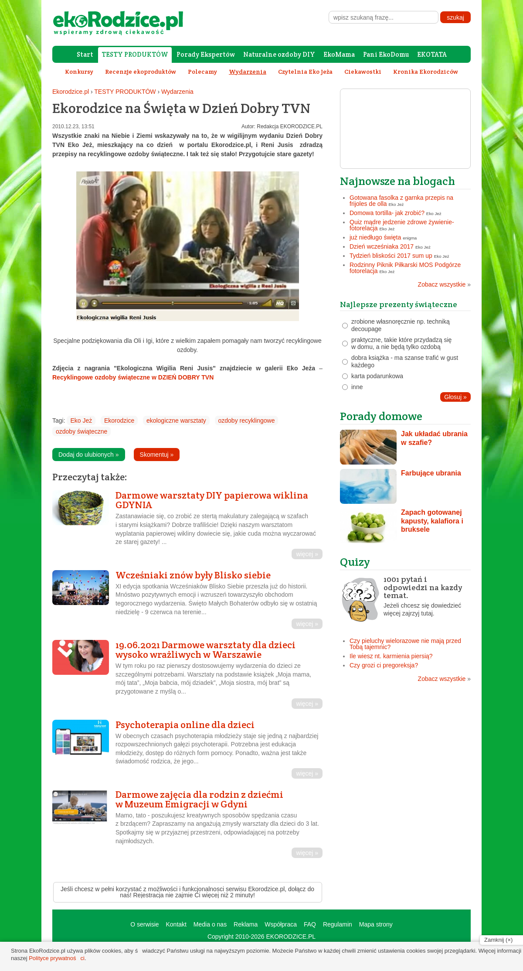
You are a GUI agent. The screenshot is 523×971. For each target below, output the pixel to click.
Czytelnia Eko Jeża (305, 71)
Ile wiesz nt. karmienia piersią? (391, 656)
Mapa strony (376, 924)
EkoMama (339, 54)
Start (85, 54)
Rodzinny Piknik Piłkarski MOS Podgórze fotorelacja (405, 267)
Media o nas (210, 924)
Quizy (355, 561)
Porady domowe (381, 416)
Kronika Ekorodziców (425, 71)
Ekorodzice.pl (70, 91)
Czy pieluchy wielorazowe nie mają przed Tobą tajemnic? (405, 643)
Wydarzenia (177, 91)
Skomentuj (157, 454)
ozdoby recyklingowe (246, 420)
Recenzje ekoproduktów (140, 71)
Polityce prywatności (57, 958)
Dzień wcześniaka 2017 (382, 246)
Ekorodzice (119, 420)
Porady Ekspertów (206, 54)
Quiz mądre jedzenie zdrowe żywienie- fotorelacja (402, 225)
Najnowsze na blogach (397, 181)
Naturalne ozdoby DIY (279, 54)
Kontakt (176, 924)
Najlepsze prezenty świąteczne (398, 304)
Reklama (246, 924)
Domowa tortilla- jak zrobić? (387, 212)
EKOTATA (432, 54)
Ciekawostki (362, 71)
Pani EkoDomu (386, 54)
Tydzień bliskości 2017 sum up (391, 255)
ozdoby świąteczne (81, 431)
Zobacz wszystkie (444, 284)
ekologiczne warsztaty (176, 420)
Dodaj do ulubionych (88, 454)
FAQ (310, 924)
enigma (410, 238)
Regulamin (337, 924)
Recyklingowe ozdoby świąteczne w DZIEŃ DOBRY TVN (133, 377)
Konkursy (79, 71)
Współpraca (281, 924)
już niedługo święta (375, 237)
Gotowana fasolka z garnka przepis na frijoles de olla (401, 200)
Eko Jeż (81, 420)
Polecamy (202, 71)
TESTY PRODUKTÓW (135, 54)
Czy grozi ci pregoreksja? (384, 665)
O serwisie (144, 924)
